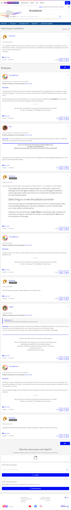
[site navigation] (2, 2)
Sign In (67, 3)
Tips (37, 3)
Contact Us (47, 500)
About (42, 3)
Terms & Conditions (46, 497)
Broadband (35, 10)
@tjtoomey (5, 87)
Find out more (28, 83)
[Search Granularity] (14, 16)
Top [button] (67, 497)
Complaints (23, 500)
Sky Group (23, 501)
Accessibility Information (44, 498)
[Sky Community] (11, 3)
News (32, 3)
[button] (68, 35)
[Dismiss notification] (69, 7)
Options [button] (65, 29)
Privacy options (24, 497)
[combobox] (38, 16)
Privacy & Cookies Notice (26, 498)
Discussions (25, 3)
